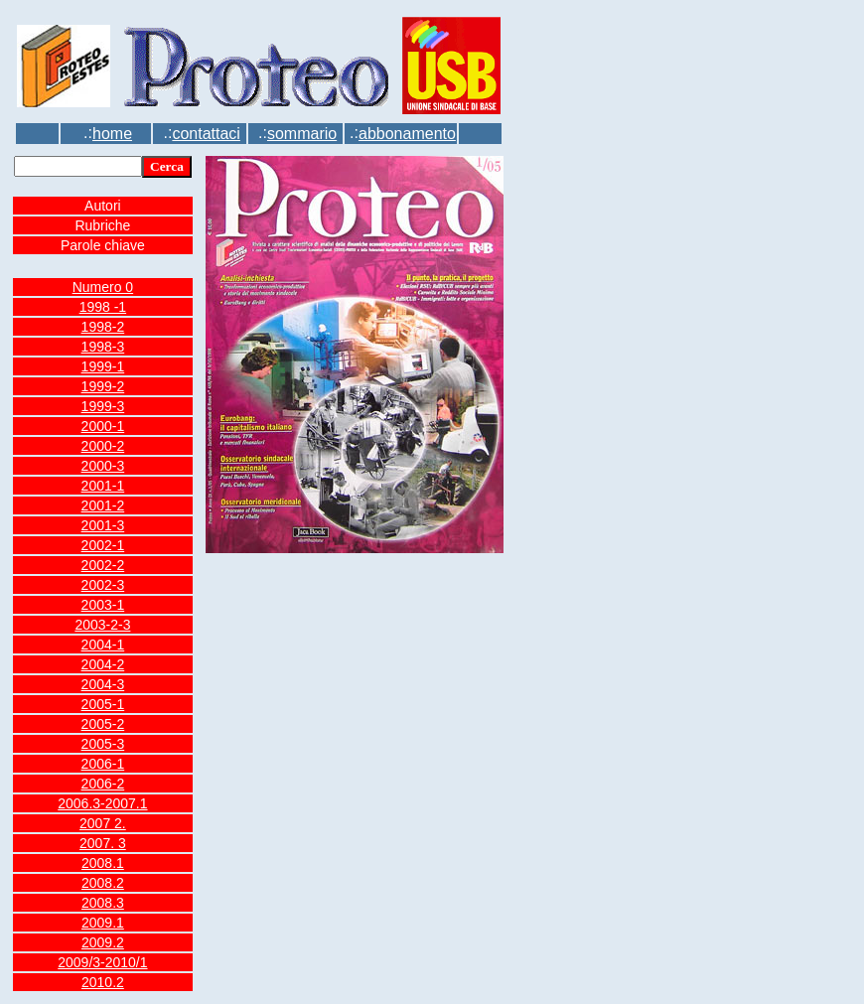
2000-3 (103, 466)
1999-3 (103, 406)
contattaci (205, 133)
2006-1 (103, 764)
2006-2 (103, 783)
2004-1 (103, 644)
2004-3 (103, 684)
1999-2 (103, 386)
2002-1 (103, 545)
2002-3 (103, 585)
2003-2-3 (102, 625)
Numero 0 (102, 287)
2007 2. (102, 823)
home (112, 133)
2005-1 (103, 704)
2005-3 (103, 744)
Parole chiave (103, 245)
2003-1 (103, 605)
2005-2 (103, 724)
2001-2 (103, 505)
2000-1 (103, 426)
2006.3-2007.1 (102, 803)
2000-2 (103, 446)
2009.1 (102, 923)
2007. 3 (102, 843)
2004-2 (103, 664)
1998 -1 (102, 307)
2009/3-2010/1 (102, 962)
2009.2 (102, 942)
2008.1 (102, 863)
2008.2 (102, 883)
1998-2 (103, 327)
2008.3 (102, 903)
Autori (102, 206)
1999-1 (103, 366)
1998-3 (103, 347)
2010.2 (102, 982)
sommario (302, 133)
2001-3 (103, 525)
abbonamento (407, 133)
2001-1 (103, 486)
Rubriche (102, 225)
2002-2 (103, 565)
